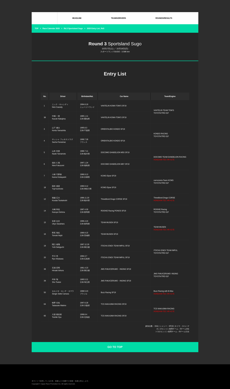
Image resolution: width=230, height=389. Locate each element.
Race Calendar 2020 (51, 28)
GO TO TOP (114, 347)
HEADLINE (76, 18)
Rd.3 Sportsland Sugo (73, 28)
